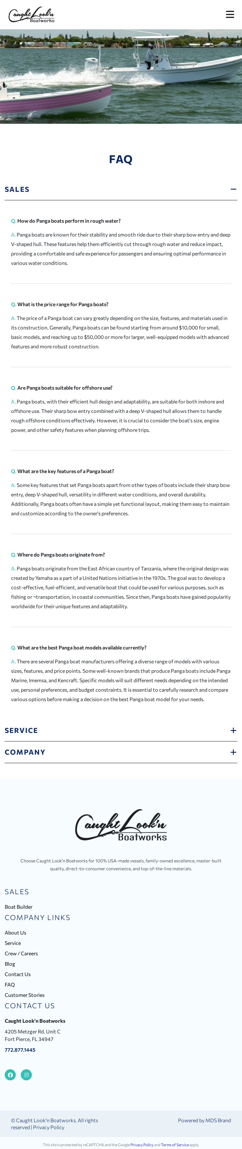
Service (13, 943)
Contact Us (18, 974)
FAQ (10, 984)
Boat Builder (18, 907)
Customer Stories (24, 995)
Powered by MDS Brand (204, 1120)
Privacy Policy (48, 1127)
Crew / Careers (21, 953)
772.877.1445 (20, 1050)
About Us (15, 932)
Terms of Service (175, 1144)
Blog (10, 964)
